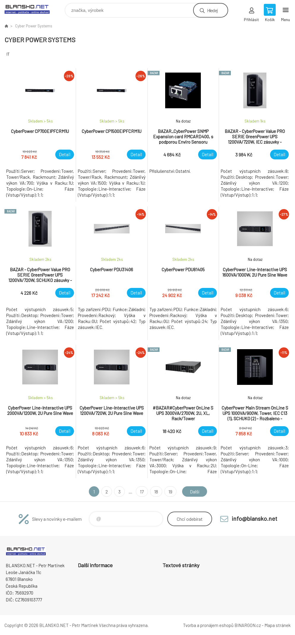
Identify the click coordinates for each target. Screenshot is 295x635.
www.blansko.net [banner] (30, 9)
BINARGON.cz (247, 625)
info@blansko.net (254, 518)
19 (170, 491)
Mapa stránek (277, 625)
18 (156, 491)
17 (142, 491)
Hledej (212, 10)
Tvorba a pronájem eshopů (208, 625)
